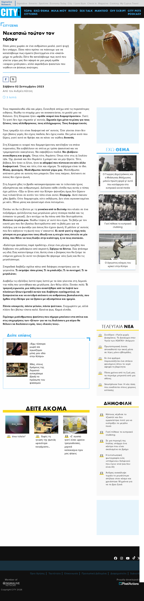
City (70, 3)
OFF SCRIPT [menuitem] (118, 10)
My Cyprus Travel (129, 3)
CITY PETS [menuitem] (134, 10)
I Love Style (80, 3)
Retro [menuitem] (73, 10)
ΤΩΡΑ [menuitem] (28, 10)
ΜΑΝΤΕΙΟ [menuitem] (101, 10)
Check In (92, 3)
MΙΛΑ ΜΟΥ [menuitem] (59, 10)
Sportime (43, 3)
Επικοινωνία (71, 573)
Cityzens (10, 26)
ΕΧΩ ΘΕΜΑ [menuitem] (41, 10)
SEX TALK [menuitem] (86, 10)
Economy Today (58, 3)
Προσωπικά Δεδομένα (94, 573)
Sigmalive (22, 3)
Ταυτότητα (55, 573)
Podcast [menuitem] (134, 14)
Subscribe (135, 573)
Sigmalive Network (6, 3)
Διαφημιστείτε (119, 573)
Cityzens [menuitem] (31, 14)
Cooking (114, 3)
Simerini (33, 3)
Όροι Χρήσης (37, 573)
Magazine (103, 3)
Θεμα (117, 150)
